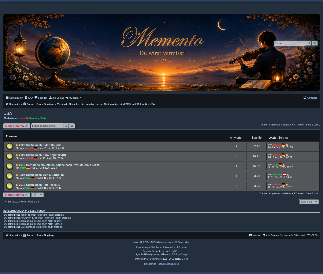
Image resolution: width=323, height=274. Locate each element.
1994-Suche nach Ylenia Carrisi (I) (41, 174)
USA (7, 113)
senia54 (23, 118)
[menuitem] (28, 97)
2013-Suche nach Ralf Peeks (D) (40, 184)
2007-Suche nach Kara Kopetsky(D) (42, 155)
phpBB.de (175, 251)
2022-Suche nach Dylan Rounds (40, 145)
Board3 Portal (153, 259)
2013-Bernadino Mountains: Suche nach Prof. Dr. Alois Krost (59, 165)
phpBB (150, 247)
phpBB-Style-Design (178, 254)
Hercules (34, 118)
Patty (43, 118)
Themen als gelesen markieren (275, 124)
